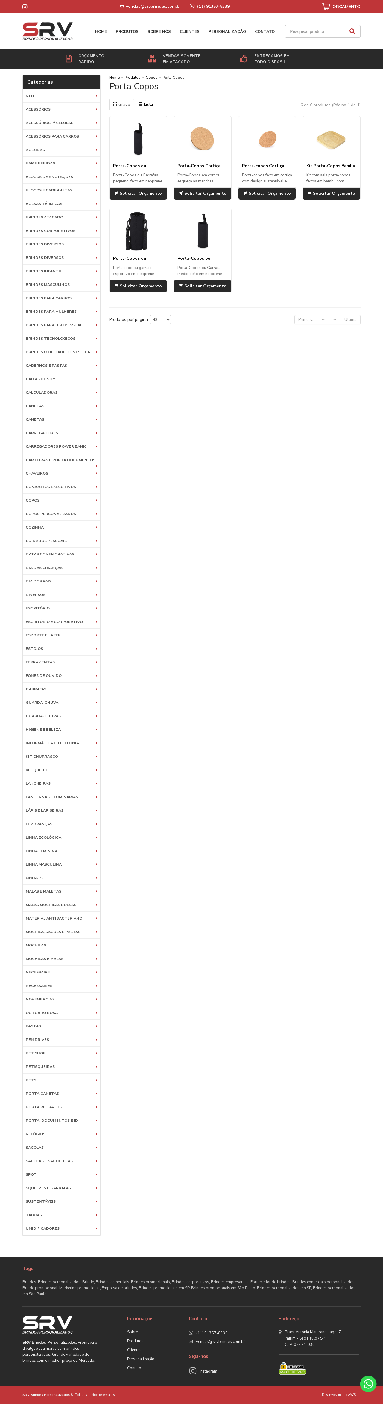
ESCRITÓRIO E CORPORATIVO (54, 621)
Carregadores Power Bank (56, 446)
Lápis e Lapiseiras (44, 810)
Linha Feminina (41, 850)
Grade (121, 104)
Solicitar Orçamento (138, 193)
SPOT (31, 1174)
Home (101, 31)
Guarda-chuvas (43, 715)
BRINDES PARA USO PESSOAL (54, 324)
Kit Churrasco (42, 756)
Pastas (33, 1026)
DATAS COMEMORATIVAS (50, 554)
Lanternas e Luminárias (52, 796)
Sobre (132, 1332)
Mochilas (36, 945)
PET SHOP (36, 1053)
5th (30, 95)
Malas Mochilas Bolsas (51, 904)
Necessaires (39, 985)
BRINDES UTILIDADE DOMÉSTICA (58, 351)
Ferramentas (40, 662)
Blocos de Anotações (49, 176)
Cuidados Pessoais (46, 540)
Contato (265, 31)
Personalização (227, 31)
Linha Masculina (44, 864)
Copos (32, 500)
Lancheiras (38, 783)
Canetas (35, 419)
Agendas (35, 149)
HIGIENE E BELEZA (43, 729)
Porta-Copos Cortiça (199, 166)
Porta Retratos (44, 1106)
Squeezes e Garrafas (48, 1187)
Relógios (35, 1133)
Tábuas (34, 1214)
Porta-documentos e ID (52, 1120)
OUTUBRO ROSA (42, 1012)
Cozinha (35, 527)
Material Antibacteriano (54, 918)
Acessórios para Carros (52, 136)
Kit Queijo (36, 769)
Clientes (190, 31)
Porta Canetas (42, 1093)
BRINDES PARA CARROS (49, 298)
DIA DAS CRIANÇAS (44, 567)
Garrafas (36, 689)
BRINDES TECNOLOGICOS (50, 338)
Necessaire (38, 972)
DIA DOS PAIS (38, 581)
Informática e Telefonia (52, 742)
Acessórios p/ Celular (50, 122)
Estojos (34, 648)
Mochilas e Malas (44, 958)
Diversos (35, 594)
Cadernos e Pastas (46, 365)
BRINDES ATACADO (44, 217)
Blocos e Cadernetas (49, 190)
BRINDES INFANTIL (44, 271)
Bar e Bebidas (40, 163)
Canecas (35, 405)
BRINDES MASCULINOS (48, 284)
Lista (146, 104)
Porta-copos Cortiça (263, 166)
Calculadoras (41, 392)
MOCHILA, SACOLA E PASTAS (53, 931)
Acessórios (38, 109)
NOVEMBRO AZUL (43, 999)
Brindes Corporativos (50, 230)
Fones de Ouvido (44, 675)
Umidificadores (43, 1228)
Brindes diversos (45, 244)
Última (350, 319)
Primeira (306, 319)
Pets (31, 1080)
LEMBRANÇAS (39, 823)
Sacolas (35, 1147)
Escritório (38, 608)
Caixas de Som (41, 378)
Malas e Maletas (43, 891)
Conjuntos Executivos (51, 486)
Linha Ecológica (43, 837)
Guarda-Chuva (42, 702)
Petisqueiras (40, 1066)
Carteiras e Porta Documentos (60, 459)
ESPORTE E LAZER (43, 635)
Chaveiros (37, 473)
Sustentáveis (41, 1201)
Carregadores (42, 432)
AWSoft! (354, 1395)
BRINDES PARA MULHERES (51, 311)
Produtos (127, 31)
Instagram (208, 1371)
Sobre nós (159, 31)
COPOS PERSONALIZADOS (51, 513)
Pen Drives (37, 1039)
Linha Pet (36, 877)
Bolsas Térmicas (44, 203)
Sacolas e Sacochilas (49, 1160)
